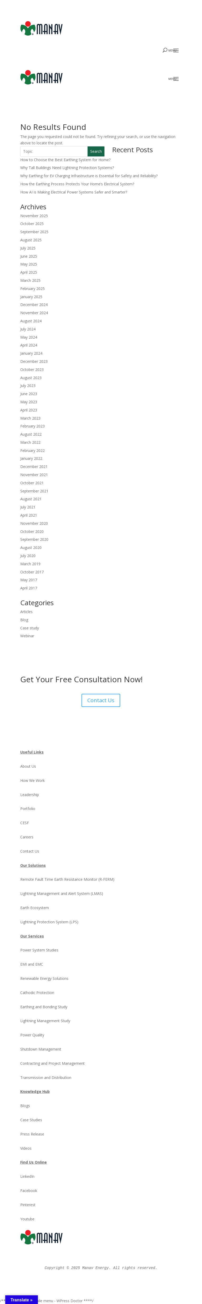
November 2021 (34, 474)
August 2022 (31, 434)
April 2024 (28, 345)
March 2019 (30, 563)
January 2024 (31, 353)
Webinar (27, 635)
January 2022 (31, 458)
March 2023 (30, 418)
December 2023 (34, 361)
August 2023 (31, 377)
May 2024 (28, 337)
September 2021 (34, 490)
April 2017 (28, 587)
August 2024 (31, 320)
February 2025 (32, 288)
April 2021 (28, 515)
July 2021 (28, 507)
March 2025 (30, 280)
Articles (26, 611)
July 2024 (28, 329)
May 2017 (28, 579)
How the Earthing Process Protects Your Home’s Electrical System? (77, 183)
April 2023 (28, 409)
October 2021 (32, 482)
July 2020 (28, 555)
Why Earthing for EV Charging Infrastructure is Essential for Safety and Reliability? (89, 175)
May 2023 (28, 401)
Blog (24, 619)
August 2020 (31, 547)
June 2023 (28, 393)
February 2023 (32, 426)
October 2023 (32, 369)
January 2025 (31, 296)
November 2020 (34, 523)
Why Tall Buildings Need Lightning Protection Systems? (67, 167)
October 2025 (32, 223)
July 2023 (28, 385)
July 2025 (28, 248)
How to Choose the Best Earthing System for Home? (65, 159)
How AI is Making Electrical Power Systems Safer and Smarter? (73, 192)
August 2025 (31, 239)
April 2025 (28, 272)
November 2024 (34, 312)
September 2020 (34, 539)
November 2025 (34, 215)
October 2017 (32, 571)
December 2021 (34, 466)
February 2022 (32, 450)
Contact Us (100, 700)
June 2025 (28, 256)
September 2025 (34, 231)
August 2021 (31, 498)
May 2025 (28, 264)
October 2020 (32, 531)
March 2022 (30, 442)
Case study (29, 627)
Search (96, 151)
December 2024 (34, 304)
